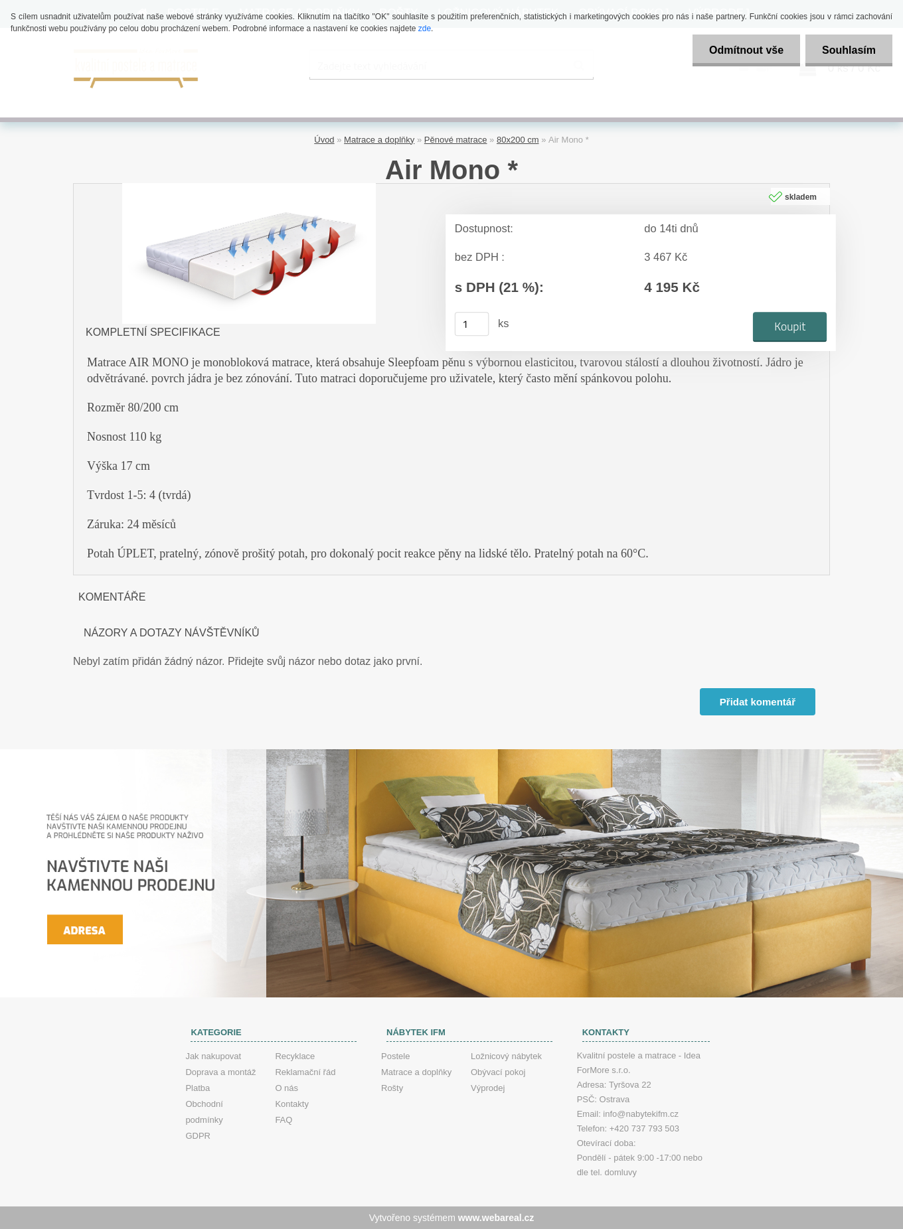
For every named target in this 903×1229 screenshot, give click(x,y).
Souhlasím (849, 50)
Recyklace (295, 1056)
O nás (286, 1088)
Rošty (392, 1088)
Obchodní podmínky (203, 1112)
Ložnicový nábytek (506, 1056)
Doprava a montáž (220, 1072)
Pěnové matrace (455, 140)
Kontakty (292, 1104)
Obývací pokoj (498, 1072)
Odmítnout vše (746, 50)
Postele (395, 1056)
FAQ (283, 1120)
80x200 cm (518, 140)
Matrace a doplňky (379, 140)
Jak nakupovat (213, 1056)
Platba (197, 1088)
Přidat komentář (757, 701)
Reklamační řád (305, 1072)
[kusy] (472, 324)
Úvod (324, 140)
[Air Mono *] (249, 188)
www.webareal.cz (496, 1217)
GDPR (197, 1136)
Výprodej (488, 1088)
